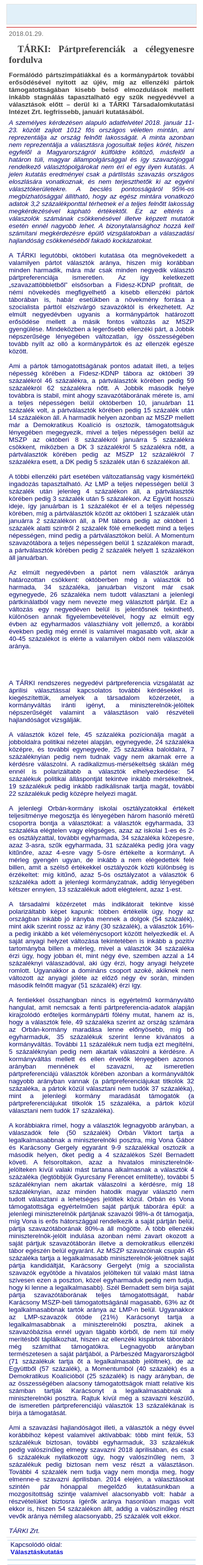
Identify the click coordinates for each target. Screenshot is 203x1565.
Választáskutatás (36, 1552)
